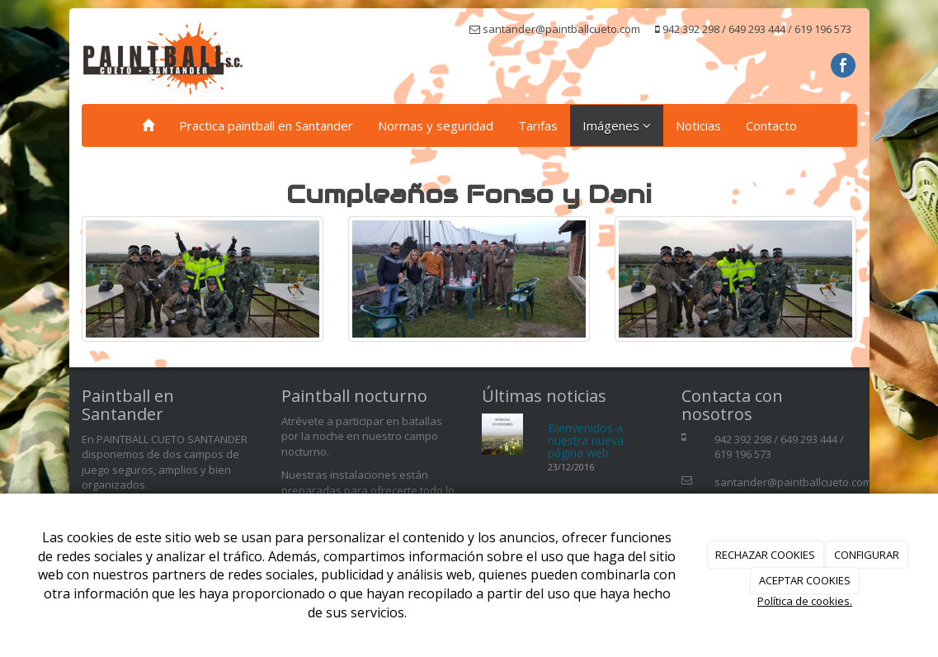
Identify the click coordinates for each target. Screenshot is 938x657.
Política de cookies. (804, 600)
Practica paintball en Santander (266, 125)
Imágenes (616, 125)
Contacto (771, 125)
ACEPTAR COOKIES (805, 580)
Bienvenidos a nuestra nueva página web (586, 440)
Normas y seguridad (435, 125)
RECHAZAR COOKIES (765, 554)
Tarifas (538, 125)
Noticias (698, 125)
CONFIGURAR (866, 554)
